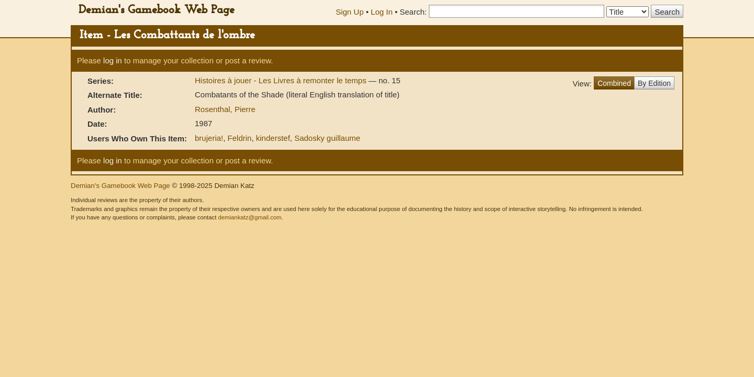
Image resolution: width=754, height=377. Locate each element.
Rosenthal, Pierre (225, 109)
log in (112, 60)
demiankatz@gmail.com (249, 217)
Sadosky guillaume (327, 138)
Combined (614, 83)
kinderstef (273, 138)
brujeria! (209, 138)
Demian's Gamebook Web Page (157, 10)
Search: (413, 11)
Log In (382, 11)
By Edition (654, 83)
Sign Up (349, 11)
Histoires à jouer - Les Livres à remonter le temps (282, 80)
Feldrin (240, 138)
